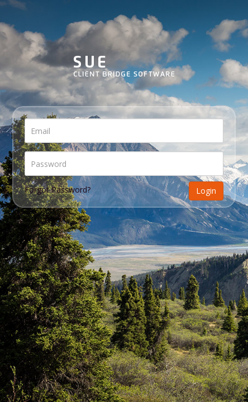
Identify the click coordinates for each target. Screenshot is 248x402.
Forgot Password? (57, 189)
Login (206, 190)
